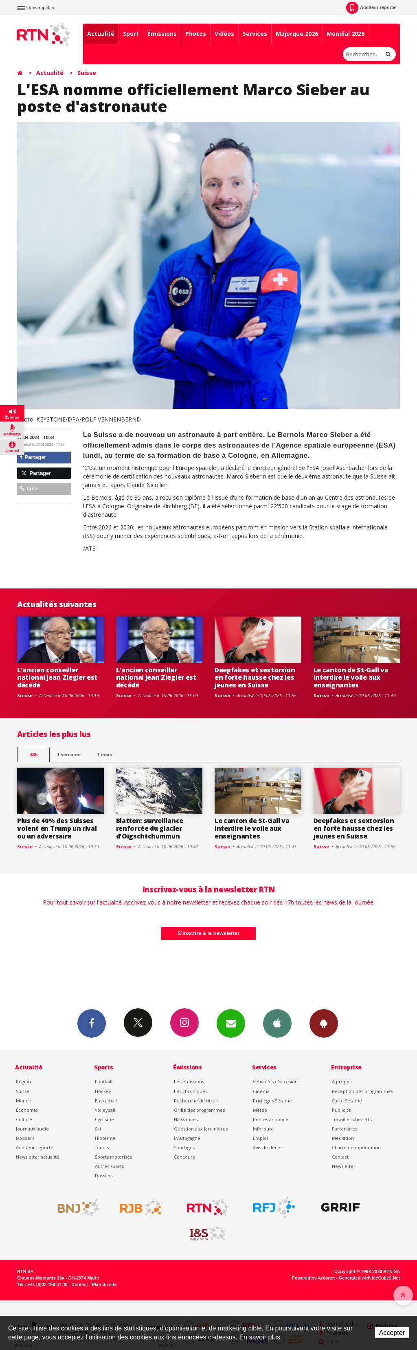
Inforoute (263, 1128)
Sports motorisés (113, 1156)
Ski (98, 1128)
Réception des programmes (362, 1091)
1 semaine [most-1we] (69, 754)
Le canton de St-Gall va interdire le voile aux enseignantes (351, 677)
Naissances (186, 1119)
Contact (340, 1156)
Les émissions (189, 1081)
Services (255, 33)
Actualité (100, 33)
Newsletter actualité (37, 1156)
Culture (24, 1119)
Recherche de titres (195, 1100)
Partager (33, 457)
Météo (260, 1110)
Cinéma (261, 1091)
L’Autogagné (187, 1138)
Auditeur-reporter (371, 8)
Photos (195, 33)
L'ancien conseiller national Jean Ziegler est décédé (57, 677)
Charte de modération (356, 1147)
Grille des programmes (199, 1110)
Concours (184, 1156)
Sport (131, 33)
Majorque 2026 (297, 33)
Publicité (341, 1110)
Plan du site (104, 1284)
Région (23, 1081)
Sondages (184, 1147)
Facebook (91, 1023)
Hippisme (105, 1138)
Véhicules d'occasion (275, 1081)
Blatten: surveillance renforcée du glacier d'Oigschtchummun (149, 828)
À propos (341, 1081)
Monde (23, 1100)
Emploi (260, 1138)
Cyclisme (104, 1119)
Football (103, 1081)
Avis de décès (267, 1147)
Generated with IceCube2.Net (369, 1277)
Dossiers (25, 1138)
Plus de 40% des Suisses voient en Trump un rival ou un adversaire (57, 828)
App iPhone (277, 1023)
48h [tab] (33, 754)
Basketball (106, 1100)
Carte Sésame (347, 1100)
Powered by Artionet (313, 1277)
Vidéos (224, 33)
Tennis (102, 1147)
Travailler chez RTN (352, 1119)
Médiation (343, 1138)
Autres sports (109, 1166)
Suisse (86, 73)
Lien (28, 488)
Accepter (392, 1332)
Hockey (103, 1091)
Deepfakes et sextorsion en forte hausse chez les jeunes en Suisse (255, 677)
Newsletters (231, 1023)
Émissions (162, 33)
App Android (323, 1023)
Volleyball (105, 1110)
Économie (27, 1110)
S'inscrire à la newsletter (208, 933)
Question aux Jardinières (201, 1128)
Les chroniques (190, 1091)
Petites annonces (271, 1119)
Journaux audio (32, 1128)
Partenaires (344, 1128)
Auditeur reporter (35, 1147)
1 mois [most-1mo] (104, 754)
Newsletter (344, 1166)
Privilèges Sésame (272, 1100)
